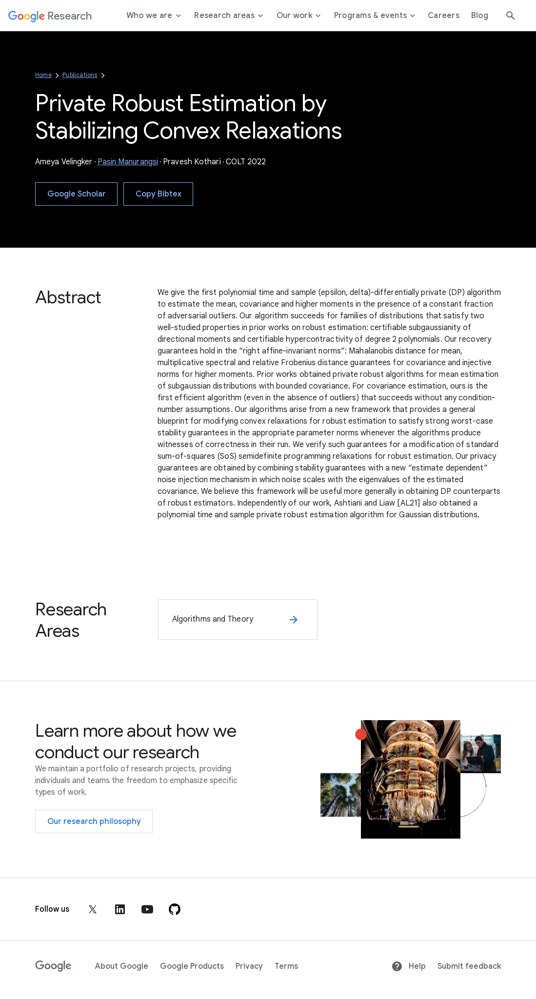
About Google (121, 966)
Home (43, 74)
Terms (286, 966)
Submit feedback (469, 966)
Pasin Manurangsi (128, 162)
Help (408, 966)
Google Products (192, 966)
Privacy (249, 966)
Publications (79, 74)
